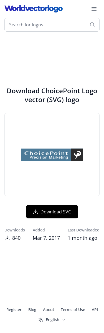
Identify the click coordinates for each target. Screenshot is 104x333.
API (95, 309)
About (48, 309)
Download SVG (52, 212)
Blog (32, 309)
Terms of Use (73, 309)
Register (14, 309)
